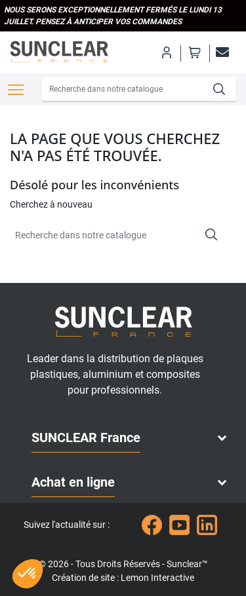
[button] (27, 573)
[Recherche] (124, 89)
